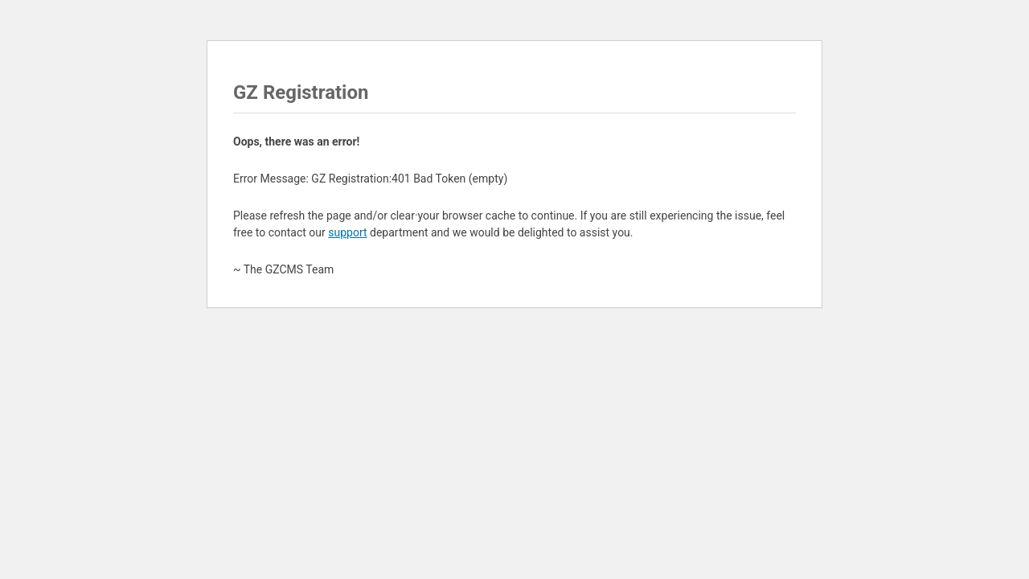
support (347, 232)
